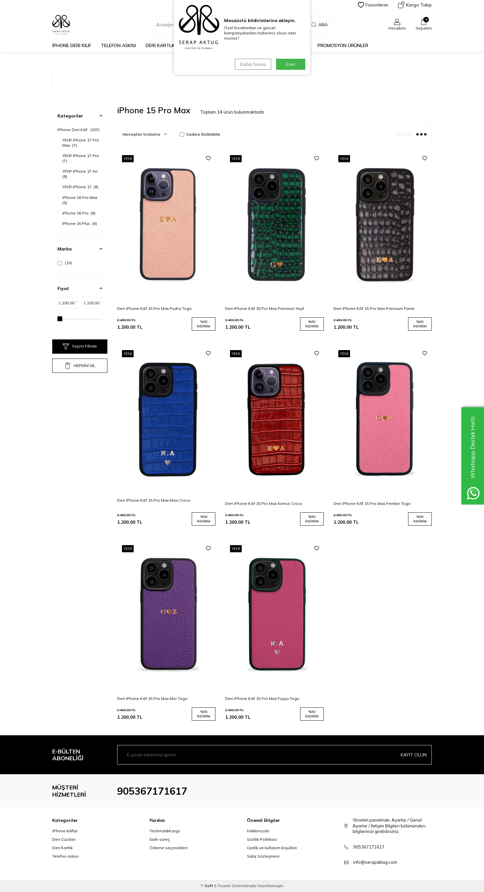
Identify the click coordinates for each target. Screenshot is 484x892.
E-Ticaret (222, 885)
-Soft (207, 885)
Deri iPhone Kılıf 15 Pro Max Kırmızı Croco (263, 503)
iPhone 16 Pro (78, 213)
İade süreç (160, 839)
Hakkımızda (258, 830)
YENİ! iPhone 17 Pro (81, 158)
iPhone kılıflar (65, 830)
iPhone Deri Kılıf (71, 45)
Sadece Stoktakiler (200, 134)
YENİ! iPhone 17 (80, 186)
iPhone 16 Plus (79, 223)
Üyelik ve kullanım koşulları (272, 847)
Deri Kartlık (160, 45)
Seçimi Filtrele (80, 346)
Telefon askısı (65, 856)
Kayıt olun (414, 755)
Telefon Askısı (118, 45)
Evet (290, 64)
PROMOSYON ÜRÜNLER (343, 45)
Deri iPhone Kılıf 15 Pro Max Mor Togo (152, 698)
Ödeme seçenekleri (169, 847)
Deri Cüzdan (64, 839)
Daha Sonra (253, 64)
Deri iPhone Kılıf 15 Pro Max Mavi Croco (153, 500)
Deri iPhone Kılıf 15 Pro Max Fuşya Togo (262, 698)
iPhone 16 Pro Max (80, 200)
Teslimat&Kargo (165, 830)
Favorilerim (373, 5)
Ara (319, 25)
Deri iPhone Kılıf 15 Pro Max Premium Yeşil (264, 308)
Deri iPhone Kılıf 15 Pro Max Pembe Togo (372, 503)
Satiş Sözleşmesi (263, 856)
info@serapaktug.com (375, 862)
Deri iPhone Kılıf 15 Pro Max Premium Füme (374, 308)
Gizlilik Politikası (262, 839)
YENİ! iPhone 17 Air (80, 174)
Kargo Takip (415, 5)
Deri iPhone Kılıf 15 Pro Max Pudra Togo (154, 308)
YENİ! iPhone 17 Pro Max (80, 143)
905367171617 (152, 791)
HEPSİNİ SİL (80, 365)
